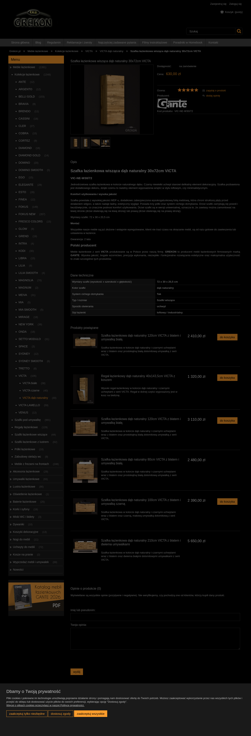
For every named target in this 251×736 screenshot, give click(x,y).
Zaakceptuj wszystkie (90, 713)
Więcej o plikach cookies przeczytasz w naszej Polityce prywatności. (45, 705)
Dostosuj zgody (61, 713)
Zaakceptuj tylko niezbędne (27, 713)
